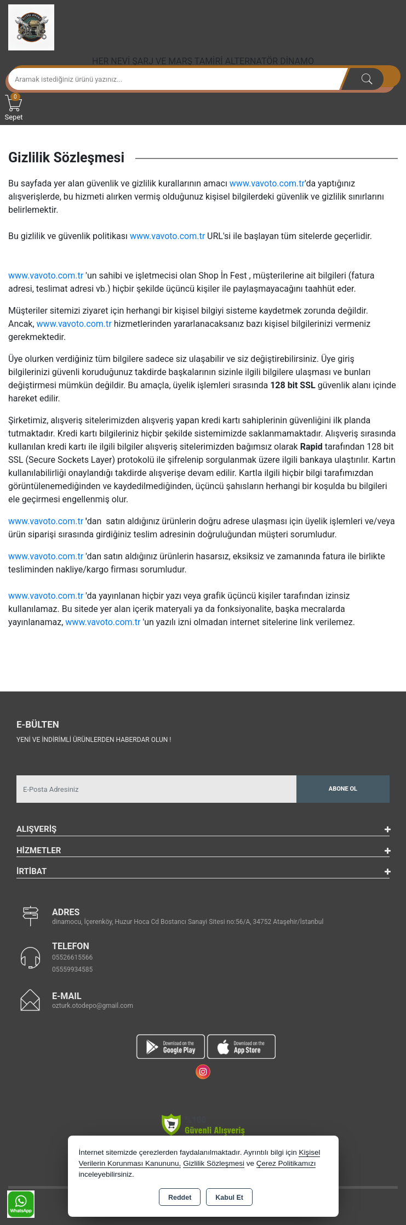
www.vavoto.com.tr (267, 183)
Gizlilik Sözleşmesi (213, 1163)
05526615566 (72, 957)
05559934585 (72, 969)
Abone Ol (343, 788)
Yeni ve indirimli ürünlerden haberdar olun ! (93, 740)
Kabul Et (229, 1197)
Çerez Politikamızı (286, 1163)
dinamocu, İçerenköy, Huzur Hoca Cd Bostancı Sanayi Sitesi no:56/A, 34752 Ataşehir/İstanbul (187, 922)
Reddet (179, 1197)
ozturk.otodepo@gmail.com (92, 1006)
